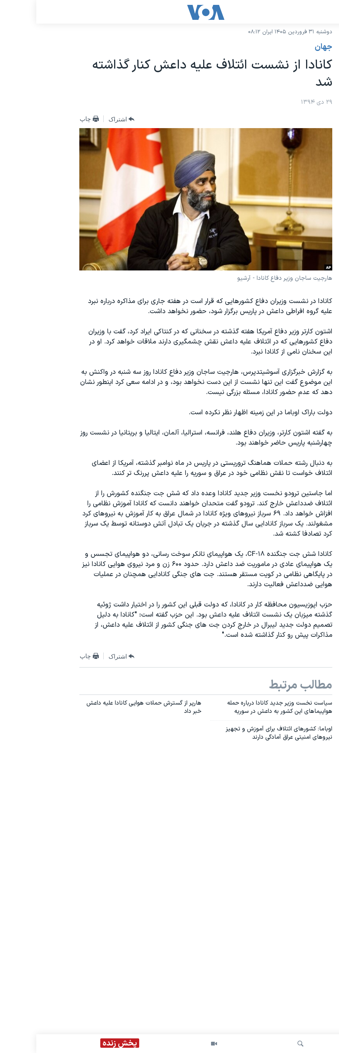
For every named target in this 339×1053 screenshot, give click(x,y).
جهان (287, 47)
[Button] (85, 119)
